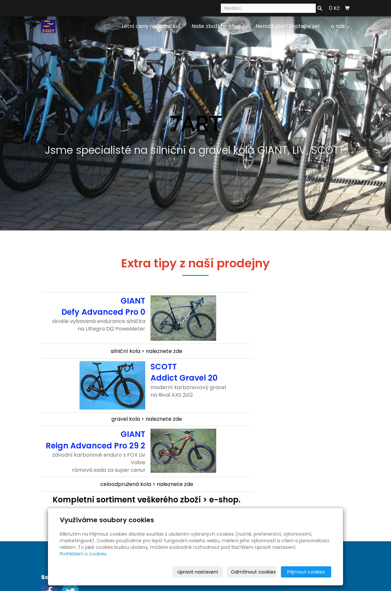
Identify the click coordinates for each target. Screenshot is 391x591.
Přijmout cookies (306, 572)
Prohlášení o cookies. (83, 554)
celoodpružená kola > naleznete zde (146, 484)
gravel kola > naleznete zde (146, 419)
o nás (340, 26)
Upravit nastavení (197, 572)
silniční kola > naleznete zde (146, 351)
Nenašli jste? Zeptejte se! (288, 26)
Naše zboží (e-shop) (218, 26)
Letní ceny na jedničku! (151, 26)
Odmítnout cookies (253, 572)
